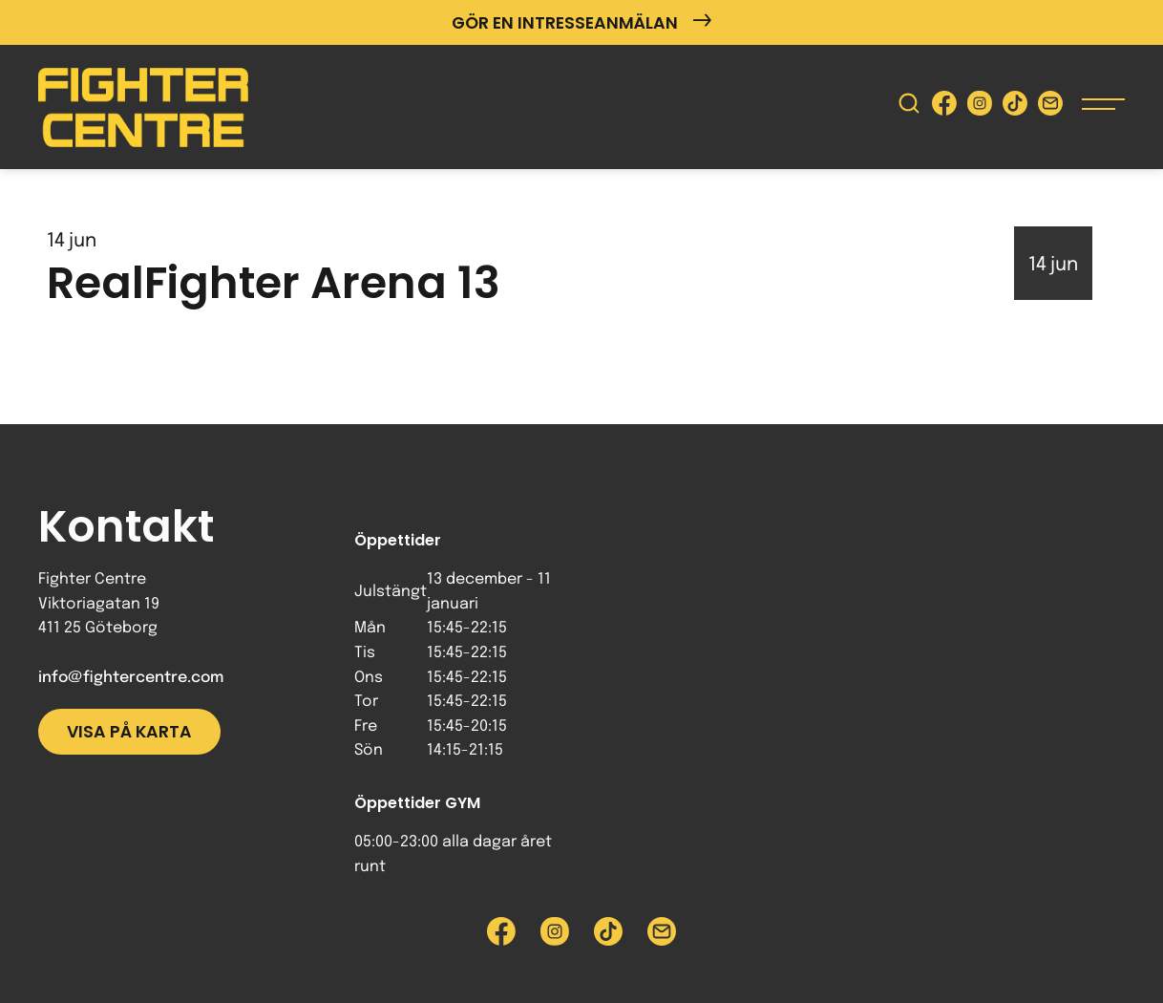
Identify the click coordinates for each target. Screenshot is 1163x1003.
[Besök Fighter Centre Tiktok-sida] (1015, 107)
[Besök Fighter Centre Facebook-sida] (944, 107)
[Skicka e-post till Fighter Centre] (1050, 107)
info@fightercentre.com (130, 678)
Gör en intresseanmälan (581, 22)
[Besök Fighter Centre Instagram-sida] (979, 107)
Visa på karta (129, 731)
